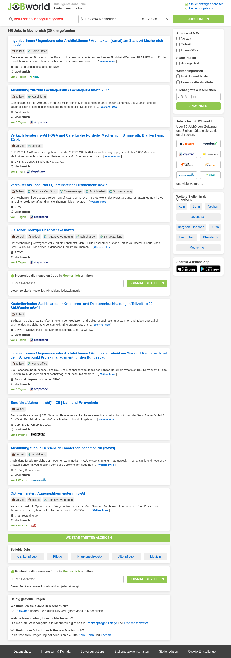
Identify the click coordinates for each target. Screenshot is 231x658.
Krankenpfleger (27, 556)
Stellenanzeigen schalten (206, 4)
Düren (214, 227)
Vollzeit (186, 38)
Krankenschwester (90, 556)
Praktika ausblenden (195, 76)
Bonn (90, 635)
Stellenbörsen (168, 651)
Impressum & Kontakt (56, 651)
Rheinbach (210, 237)
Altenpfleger (126, 556)
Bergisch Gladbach (191, 227)
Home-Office (190, 50)
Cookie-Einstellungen (202, 651)
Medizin (155, 556)
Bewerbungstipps (201, 8)
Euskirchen (186, 237)
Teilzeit (186, 44)
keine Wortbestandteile (197, 82)
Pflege (57, 556)
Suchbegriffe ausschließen (196, 90)
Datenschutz (22, 651)
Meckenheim (198, 247)
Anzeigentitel (190, 63)
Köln (82, 635)
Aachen (105, 635)
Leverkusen (198, 216)
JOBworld (22, 611)
